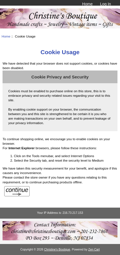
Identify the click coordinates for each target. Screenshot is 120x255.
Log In (105, 4)
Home (87, 4)
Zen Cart (94, 249)
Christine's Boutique (57, 249)
